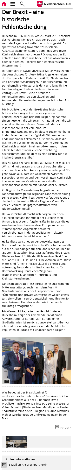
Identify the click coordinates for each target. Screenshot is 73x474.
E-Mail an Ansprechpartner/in (26, 465)
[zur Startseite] (4, 3)
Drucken (65, 428)
